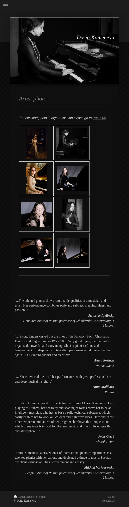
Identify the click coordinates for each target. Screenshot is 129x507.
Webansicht (108, 500)
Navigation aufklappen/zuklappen (64, 5)
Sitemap (41, 496)
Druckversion (24, 496)
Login (111, 496)
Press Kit (99, 118)
